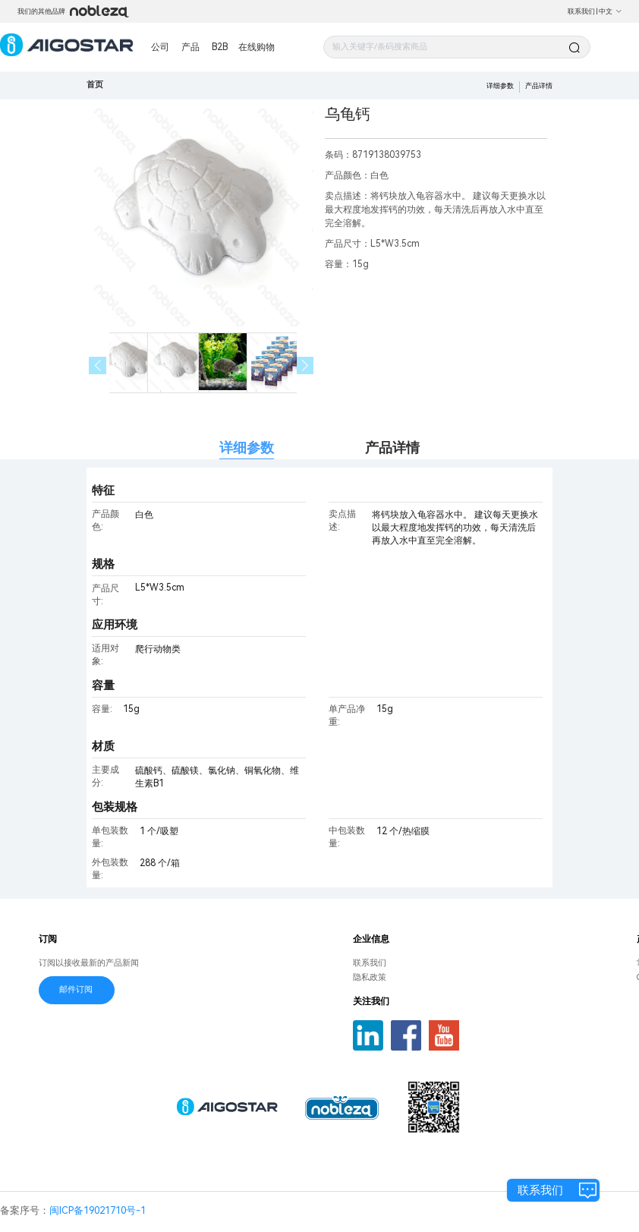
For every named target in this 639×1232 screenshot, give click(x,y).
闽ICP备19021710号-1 (97, 1210)
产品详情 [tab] (392, 447)
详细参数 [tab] (246, 447)
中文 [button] (610, 11)
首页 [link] (95, 85)
